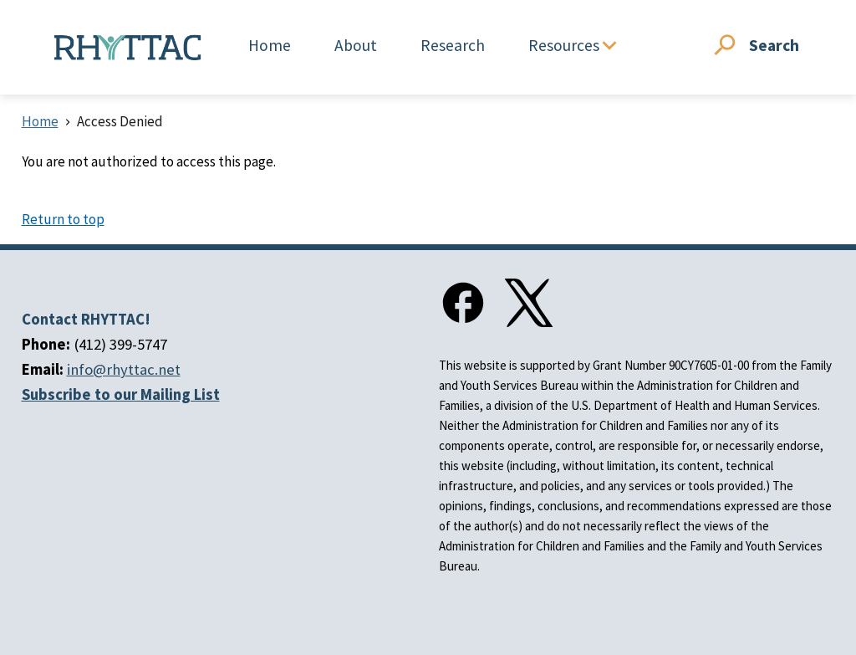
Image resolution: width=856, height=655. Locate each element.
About (355, 45)
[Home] (128, 48)
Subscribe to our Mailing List (121, 394)
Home (269, 45)
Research (452, 45)
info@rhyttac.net (124, 369)
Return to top (63, 219)
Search (774, 45)
